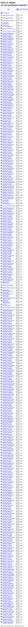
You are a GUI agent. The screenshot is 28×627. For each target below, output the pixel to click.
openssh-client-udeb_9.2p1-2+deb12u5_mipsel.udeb (8, 163)
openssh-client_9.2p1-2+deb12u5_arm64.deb (7, 147)
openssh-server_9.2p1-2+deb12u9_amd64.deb (7, 411)
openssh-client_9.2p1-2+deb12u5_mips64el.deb (7, 184)
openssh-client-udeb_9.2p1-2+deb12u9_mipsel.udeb (8, 588)
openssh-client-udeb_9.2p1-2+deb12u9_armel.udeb (8, 421)
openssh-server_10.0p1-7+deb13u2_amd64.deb (7, 373)
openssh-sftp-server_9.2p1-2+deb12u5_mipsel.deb (8, 174)
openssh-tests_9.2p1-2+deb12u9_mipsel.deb (7, 601)
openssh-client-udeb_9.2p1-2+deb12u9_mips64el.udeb (8, 569)
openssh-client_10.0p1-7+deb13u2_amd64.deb (7, 368)
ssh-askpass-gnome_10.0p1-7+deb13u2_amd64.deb (8, 381)
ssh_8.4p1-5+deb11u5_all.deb (8, 205)
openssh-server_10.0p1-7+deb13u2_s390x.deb (7, 318)
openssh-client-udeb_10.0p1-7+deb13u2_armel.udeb (8, 532)
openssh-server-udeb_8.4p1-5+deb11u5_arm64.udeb (8, 269)
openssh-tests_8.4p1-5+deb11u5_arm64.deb (7, 277)
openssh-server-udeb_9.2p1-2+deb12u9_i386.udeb (8, 501)
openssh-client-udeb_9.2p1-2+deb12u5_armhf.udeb (8, 71)
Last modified (18, 9)
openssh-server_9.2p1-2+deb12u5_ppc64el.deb (7, 97)
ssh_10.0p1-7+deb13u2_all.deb (6, 305)
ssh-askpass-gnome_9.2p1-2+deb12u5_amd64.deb (8, 49)
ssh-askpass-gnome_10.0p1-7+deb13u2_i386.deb (8, 530)
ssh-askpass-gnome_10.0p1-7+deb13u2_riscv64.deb (8, 622)
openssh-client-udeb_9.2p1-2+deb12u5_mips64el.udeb (8, 182)
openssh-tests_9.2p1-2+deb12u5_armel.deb (7, 65)
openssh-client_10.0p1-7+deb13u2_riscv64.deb (7, 609)
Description (25, 9)
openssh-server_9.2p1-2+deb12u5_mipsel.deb (7, 171)
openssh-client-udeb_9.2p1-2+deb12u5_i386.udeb (8, 108)
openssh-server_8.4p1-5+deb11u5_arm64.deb (7, 272)
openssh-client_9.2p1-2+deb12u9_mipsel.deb (7, 590)
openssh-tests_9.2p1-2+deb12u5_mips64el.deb (7, 195)
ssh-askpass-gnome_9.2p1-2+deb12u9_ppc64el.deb (8, 456)
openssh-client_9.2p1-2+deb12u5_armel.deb (7, 55)
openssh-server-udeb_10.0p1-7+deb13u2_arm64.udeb (8, 352)
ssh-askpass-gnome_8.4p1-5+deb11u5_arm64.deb (8, 280)
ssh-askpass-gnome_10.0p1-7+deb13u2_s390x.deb (8, 326)
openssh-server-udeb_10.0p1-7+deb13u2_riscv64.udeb (8, 612)
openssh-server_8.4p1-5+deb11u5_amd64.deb (7, 216)
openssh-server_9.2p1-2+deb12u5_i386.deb (7, 116)
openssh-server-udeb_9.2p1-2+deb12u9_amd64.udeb (8, 408)
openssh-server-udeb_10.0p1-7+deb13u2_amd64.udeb (8, 371)
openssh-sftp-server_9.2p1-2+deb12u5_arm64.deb (8, 155)
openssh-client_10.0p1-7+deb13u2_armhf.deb (7, 331)
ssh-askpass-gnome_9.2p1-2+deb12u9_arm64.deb (8, 474)
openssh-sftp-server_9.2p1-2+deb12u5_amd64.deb (8, 44)
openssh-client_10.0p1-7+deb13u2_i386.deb (7, 516)
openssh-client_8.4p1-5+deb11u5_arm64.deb (7, 266)
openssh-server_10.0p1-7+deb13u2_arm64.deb (7, 355)
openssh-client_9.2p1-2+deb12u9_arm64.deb (7, 461)
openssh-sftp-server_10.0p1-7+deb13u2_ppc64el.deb (8, 395)
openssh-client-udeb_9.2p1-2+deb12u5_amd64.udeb (8, 34)
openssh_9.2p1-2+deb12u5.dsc (5, 23)
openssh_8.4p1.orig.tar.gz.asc (8, 20)
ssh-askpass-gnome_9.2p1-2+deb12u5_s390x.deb (8, 142)
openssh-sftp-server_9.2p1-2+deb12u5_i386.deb (8, 118)
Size (21, 9)
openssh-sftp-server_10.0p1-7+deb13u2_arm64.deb (8, 358)
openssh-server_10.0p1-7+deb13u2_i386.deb (7, 522)
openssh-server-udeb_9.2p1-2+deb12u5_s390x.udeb (8, 131)
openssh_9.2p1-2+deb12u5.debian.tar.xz (7, 26)
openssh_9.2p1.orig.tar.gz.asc (8, 28)
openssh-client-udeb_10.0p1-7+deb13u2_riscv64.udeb (8, 606)
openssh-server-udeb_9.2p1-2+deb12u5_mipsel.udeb (8, 169)
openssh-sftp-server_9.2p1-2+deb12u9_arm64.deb (8, 469)
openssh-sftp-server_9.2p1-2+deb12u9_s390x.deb (8, 561)
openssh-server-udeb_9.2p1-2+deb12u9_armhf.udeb (8, 482)
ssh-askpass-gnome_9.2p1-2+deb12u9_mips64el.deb (8, 585)
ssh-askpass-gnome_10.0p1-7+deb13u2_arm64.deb (8, 363)
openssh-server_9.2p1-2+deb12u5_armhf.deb (7, 79)
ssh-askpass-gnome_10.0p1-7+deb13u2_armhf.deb (8, 344)
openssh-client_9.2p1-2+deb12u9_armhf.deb (7, 479)
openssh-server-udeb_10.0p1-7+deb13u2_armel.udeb (8, 538)
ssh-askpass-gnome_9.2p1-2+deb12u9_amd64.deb (8, 418)
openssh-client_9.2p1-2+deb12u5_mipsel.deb (7, 166)
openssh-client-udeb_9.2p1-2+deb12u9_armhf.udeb (8, 477)
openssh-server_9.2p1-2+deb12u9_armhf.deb (7, 485)
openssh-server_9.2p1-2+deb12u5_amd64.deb (7, 41)
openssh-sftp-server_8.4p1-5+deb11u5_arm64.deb (8, 274)
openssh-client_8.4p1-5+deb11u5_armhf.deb (7, 229)
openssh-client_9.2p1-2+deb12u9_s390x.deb (7, 553)
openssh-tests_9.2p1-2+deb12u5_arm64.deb (7, 158)
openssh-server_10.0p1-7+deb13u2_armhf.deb (7, 336)
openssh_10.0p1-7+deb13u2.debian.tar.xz (7, 290)
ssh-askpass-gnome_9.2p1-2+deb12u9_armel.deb (8, 437)
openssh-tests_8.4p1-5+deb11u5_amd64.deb (7, 221)
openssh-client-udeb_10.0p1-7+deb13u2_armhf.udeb (8, 328)
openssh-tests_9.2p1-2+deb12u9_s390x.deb (7, 564)
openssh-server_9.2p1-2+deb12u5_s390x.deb (7, 134)
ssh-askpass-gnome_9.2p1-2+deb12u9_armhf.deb (8, 493)
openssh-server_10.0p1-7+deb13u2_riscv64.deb (7, 614)
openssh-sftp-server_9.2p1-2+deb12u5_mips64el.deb (8, 192)
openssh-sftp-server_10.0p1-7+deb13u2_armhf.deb (8, 339)
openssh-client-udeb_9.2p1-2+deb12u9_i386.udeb (8, 495)
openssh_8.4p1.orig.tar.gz (7, 17)
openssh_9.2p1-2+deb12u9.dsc (5, 296)
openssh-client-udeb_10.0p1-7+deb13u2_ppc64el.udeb (8, 384)
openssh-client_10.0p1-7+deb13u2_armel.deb (7, 535)
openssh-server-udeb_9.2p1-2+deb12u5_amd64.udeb (8, 39)
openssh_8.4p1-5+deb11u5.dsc (5, 200)
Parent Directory (5, 12)
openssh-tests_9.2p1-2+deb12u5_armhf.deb (7, 84)
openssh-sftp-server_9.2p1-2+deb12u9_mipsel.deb (8, 598)
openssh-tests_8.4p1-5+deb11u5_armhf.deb (7, 240)
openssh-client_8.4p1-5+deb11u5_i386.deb (7, 248)
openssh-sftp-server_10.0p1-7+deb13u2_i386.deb (8, 524)
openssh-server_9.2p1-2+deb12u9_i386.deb (7, 503)
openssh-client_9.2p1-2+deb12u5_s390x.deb (7, 129)
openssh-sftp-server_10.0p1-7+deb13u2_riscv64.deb (8, 617)
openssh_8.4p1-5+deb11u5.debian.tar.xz (7, 203)
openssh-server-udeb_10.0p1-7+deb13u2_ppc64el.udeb (8, 389)
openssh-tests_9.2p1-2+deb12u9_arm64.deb (7, 471)
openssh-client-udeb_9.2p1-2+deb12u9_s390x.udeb (8, 551)
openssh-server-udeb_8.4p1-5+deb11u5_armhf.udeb (8, 232)
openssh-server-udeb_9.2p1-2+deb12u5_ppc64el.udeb (8, 94)
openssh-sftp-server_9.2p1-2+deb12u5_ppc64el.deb (8, 100)
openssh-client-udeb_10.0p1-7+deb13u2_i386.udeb (8, 514)
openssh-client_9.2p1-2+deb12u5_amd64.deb (7, 36)
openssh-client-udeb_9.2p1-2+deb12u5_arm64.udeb (8, 145)
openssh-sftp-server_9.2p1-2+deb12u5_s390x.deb (8, 137)
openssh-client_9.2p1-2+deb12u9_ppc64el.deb (7, 442)
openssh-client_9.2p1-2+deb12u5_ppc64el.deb (7, 92)
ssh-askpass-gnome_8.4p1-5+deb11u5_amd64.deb (8, 224)
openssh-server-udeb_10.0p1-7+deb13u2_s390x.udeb (8, 315)
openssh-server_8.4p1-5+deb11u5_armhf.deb (7, 235)
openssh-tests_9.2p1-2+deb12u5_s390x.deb (7, 139)
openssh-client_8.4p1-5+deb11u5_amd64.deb (7, 211)
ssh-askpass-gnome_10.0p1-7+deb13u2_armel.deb (8, 548)
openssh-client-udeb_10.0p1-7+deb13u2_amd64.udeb (8, 366)
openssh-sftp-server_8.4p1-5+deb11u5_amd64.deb (8, 219)
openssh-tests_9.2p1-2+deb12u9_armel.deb (7, 434)
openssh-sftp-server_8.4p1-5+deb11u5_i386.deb (8, 256)
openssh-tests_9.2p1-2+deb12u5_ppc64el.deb (7, 102)
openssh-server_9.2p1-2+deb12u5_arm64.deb (7, 153)
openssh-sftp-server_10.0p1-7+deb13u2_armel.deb (8, 543)
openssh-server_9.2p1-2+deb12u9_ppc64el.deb (7, 448)
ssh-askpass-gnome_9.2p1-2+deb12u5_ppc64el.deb (8, 105)
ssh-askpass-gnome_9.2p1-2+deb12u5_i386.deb (8, 124)
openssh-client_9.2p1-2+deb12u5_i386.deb (7, 110)
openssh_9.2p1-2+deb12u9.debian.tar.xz (7, 293)
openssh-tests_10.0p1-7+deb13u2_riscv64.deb (7, 620)
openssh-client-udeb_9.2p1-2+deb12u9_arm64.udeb (8, 458)
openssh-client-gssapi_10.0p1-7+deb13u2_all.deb (8, 298)
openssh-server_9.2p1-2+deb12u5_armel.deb (7, 60)
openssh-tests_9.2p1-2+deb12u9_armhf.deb (7, 490)
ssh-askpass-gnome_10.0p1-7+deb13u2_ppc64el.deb (8, 400)
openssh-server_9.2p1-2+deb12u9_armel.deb (7, 429)
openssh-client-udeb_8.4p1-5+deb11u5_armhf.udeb (8, 227)
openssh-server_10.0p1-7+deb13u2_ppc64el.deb (7, 392)
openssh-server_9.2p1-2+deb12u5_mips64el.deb (7, 190)
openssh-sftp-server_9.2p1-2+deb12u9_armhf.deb (8, 487)
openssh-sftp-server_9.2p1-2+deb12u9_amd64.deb (8, 413)
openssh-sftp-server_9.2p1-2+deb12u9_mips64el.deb (8, 580)
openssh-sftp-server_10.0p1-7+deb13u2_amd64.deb (8, 376)
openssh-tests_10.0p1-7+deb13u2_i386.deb (7, 527)
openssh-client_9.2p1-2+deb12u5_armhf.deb (7, 73)
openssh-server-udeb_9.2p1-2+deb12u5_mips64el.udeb (8, 187)
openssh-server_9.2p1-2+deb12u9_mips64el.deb (7, 577)
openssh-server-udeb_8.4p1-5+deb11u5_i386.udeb (8, 251)
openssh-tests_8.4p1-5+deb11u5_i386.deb (6, 258)
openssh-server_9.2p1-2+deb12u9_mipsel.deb (7, 596)
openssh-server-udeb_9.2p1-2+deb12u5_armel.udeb (8, 57)
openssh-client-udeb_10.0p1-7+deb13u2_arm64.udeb (8, 347)
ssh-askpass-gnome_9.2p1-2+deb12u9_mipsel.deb (8, 604)
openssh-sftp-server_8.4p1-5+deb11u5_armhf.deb (8, 237)
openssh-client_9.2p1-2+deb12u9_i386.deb (7, 498)
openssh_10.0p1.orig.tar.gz (8, 285)
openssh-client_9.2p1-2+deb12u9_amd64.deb (7, 405)
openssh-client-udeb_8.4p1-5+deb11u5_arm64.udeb (8, 264)
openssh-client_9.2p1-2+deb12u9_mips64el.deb (7, 572)
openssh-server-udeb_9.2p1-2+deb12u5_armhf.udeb (8, 76)
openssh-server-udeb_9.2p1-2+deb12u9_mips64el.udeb (8, 575)
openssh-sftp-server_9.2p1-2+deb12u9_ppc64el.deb (8, 450)
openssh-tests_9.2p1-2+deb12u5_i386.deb (6, 121)
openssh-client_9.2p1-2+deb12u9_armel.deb (7, 424)
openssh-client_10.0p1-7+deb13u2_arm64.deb (7, 350)
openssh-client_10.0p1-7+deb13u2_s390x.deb (7, 313)
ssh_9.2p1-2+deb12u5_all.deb (8, 31)
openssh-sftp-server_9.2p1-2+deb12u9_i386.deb (8, 506)
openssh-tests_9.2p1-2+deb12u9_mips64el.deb (7, 583)
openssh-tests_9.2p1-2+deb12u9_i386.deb (6, 508)
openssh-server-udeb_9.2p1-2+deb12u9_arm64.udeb (8, 463)
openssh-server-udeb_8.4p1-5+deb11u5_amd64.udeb (8, 214)
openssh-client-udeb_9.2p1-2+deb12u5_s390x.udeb (8, 126)
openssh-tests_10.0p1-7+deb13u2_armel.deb (7, 545)
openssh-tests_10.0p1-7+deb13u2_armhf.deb (7, 342)
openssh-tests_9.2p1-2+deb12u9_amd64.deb (7, 416)
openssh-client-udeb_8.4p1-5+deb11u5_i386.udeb (8, 245)
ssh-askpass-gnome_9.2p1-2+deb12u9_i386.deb (8, 511)
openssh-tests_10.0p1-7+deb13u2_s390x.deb (7, 323)
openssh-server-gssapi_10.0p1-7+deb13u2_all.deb (6, 301)
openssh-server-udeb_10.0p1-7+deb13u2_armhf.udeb (8, 334)
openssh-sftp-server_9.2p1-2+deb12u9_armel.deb (8, 432)
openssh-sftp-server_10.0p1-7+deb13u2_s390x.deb (8, 321)
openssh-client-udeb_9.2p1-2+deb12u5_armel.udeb (8, 52)
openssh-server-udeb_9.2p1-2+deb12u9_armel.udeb (8, 426)
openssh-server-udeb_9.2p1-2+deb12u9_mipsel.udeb (8, 593)
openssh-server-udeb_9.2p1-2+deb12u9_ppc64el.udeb (8, 445)
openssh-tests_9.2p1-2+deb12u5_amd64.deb (7, 47)
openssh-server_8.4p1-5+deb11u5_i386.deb (7, 253)
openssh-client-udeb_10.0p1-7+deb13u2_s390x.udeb (8, 310)
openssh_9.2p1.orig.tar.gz (7, 15)
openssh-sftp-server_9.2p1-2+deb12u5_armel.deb (8, 63)
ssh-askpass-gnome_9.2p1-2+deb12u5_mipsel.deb (8, 179)
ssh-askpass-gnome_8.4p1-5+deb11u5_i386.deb (8, 261)
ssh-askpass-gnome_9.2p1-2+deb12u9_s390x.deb (8, 567)
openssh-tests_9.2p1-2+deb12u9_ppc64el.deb (7, 453)
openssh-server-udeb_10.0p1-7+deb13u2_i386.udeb (8, 519)
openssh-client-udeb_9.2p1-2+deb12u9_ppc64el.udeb (8, 440)
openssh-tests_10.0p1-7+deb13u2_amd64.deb (7, 379)
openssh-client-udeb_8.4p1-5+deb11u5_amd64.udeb (8, 208)
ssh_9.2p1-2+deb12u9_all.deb (8, 307)
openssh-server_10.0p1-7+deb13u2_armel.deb (7, 540)
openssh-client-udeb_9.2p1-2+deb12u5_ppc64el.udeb (8, 89)
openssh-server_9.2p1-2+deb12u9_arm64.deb (7, 466)
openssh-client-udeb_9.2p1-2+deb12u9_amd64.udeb (8, 403)
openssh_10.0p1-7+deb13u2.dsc (6, 282)
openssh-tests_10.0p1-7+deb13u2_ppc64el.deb (7, 397)
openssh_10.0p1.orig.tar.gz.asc (8, 287)
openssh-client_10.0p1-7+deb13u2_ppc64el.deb (7, 387)
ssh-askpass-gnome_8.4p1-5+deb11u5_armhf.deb (8, 243)
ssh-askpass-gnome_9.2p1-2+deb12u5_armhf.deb (8, 86)
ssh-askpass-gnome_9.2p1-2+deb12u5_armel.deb (8, 68)
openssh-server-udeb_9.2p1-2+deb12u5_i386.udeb (8, 113)
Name (8, 9)
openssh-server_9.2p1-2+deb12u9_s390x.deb (7, 559)
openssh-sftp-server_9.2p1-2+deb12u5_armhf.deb (8, 81)
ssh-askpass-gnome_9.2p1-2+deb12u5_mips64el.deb (8, 198)
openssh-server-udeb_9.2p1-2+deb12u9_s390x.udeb (8, 556)
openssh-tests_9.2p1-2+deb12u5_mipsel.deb (7, 176)
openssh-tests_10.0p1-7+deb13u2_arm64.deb (7, 360)
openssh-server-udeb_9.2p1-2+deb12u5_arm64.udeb (8, 150)
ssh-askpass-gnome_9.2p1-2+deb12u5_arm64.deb (8, 161)
